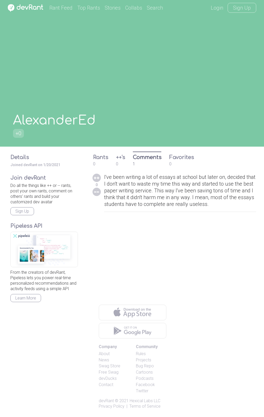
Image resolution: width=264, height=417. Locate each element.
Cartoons (144, 372)
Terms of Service (145, 406)
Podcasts (145, 378)
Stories (113, 8)
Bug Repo (145, 365)
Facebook (145, 384)
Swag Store (109, 365)
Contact (106, 384)
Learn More (25, 298)
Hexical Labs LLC (145, 400)
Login (217, 8)
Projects (143, 359)
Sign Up (242, 8)
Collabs (133, 8)
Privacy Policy (111, 406)
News (104, 359)
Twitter (142, 390)
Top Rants (88, 8)
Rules (141, 353)
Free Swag (108, 372)
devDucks (108, 378)
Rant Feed (60, 8)
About (104, 353)
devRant (106, 400)
